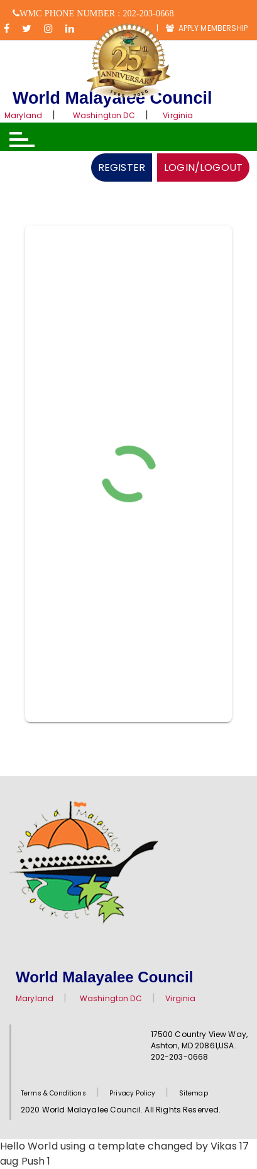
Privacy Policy (132, 1093)
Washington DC (104, 115)
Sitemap (193, 1093)
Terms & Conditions (53, 1093)
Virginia (178, 115)
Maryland (23, 115)
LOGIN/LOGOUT (203, 167)
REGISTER (121, 167)
